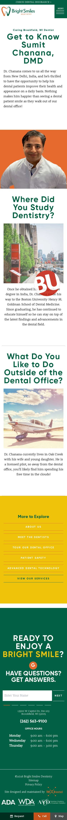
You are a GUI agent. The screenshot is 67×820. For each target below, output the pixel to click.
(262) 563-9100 (33, 721)
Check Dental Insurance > (33, 2)
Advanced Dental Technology (34, 568)
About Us (33, 527)
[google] (33, 665)
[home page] (18, 11)
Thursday (16, 745)
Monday (15, 735)
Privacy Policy (33, 784)
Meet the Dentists (33, 537)
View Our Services (33, 578)
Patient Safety (33, 558)
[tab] (7, 704)
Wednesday (17, 740)
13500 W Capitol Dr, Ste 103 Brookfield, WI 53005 (33, 712)
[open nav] (60, 11)
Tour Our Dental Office (33, 547)
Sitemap (34, 780)
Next (59, 696)
